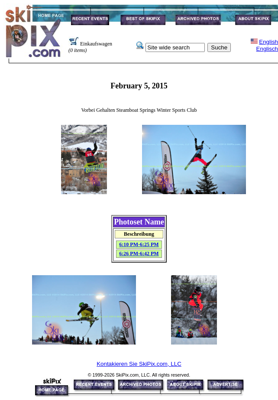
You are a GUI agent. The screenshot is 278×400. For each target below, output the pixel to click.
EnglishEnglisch (267, 45)
